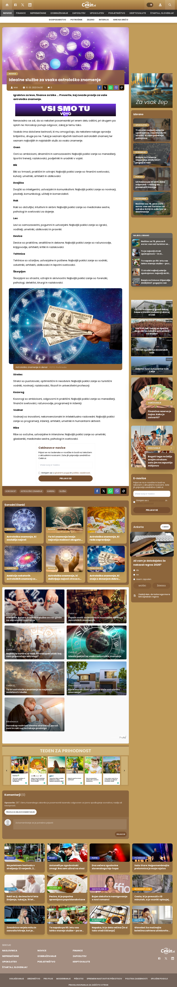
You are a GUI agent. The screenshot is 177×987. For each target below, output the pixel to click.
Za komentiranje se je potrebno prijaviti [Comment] (70, 824)
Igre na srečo (120, 19)
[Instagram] (172, 958)
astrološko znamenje (31, 491)
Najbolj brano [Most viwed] (141, 235)
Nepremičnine (39, 13)
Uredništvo (33, 978)
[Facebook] (15, 5)
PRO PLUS (48, 978)
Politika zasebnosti (136, 978)
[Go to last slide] (6, 770)
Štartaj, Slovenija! (161, 13)
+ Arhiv (165, 527)
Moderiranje (63, 978)
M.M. (16, 87)
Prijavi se (66, 478)
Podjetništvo (116, 13)
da (137, 570)
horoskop (11, 491)
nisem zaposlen (143, 579)
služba (62, 491)
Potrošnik (76, 19)
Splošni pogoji (159, 978)
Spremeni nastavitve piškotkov (104, 978)
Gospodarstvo (57, 19)
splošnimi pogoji (62, 472)
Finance (21, 13)
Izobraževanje (59, 13)
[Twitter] (22, 5)
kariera (50, 491)
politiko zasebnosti (81, 472)
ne (137, 575)
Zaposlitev (79, 13)
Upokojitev (97, 13)
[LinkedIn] (29, 5)
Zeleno (90, 19)
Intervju (104, 19)
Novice (8, 13)
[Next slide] (124, 770)
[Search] (170, 5)
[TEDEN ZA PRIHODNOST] (66, 750)
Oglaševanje (16, 978)
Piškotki (78, 978)
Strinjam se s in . (65, 472)
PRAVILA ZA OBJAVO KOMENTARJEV (20, 812)
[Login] (160, 5)
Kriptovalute (137, 13)
